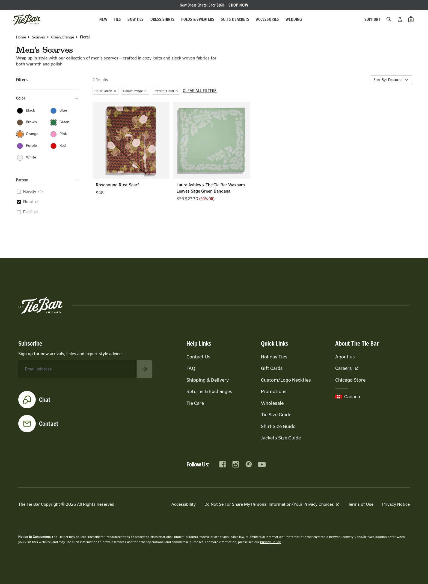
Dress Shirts (162, 19)
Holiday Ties (274, 357)
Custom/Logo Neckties (286, 380)
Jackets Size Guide (281, 438)
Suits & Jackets (235, 19)
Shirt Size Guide (278, 426)
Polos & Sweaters (198, 19)
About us (345, 357)
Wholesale (272, 403)
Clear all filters (200, 91)
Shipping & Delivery (207, 380)
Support (372, 19)
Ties (117, 19)
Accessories (267, 19)
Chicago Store (350, 380)
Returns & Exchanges (209, 391)
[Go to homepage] (26, 19)
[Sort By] (391, 80)
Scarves (38, 37)
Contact (48, 423)
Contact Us (198, 357)
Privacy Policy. (270, 542)
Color (47, 98)
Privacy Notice (396, 504)
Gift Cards (272, 368)
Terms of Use (360, 504)
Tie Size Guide (276, 415)
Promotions (274, 391)
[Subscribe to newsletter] (144, 369)
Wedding (294, 19)
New (103, 19)
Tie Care (195, 403)
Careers (346, 368)
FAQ (190, 368)
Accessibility (183, 504)
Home (21, 37)
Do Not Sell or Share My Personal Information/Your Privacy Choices (271, 504)
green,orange (62, 37)
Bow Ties (135, 19)
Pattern (47, 179)
